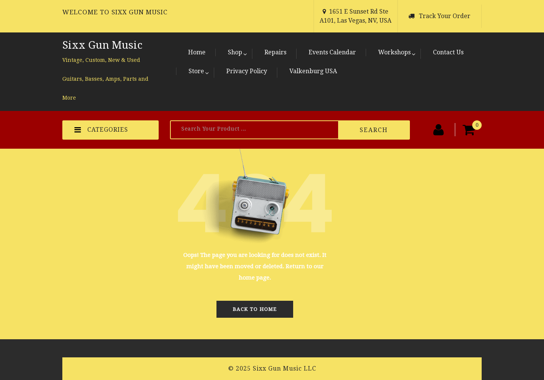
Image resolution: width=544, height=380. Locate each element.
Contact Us (448, 52)
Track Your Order (444, 16)
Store (196, 71)
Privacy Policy (246, 71)
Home (197, 52)
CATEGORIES (101, 130)
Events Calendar (332, 52)
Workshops (394, 52)
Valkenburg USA (313, 71)
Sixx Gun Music (102, 45)
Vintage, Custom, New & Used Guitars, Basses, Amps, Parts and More (105, 79)
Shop (235, 52)
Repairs (275, 52)
